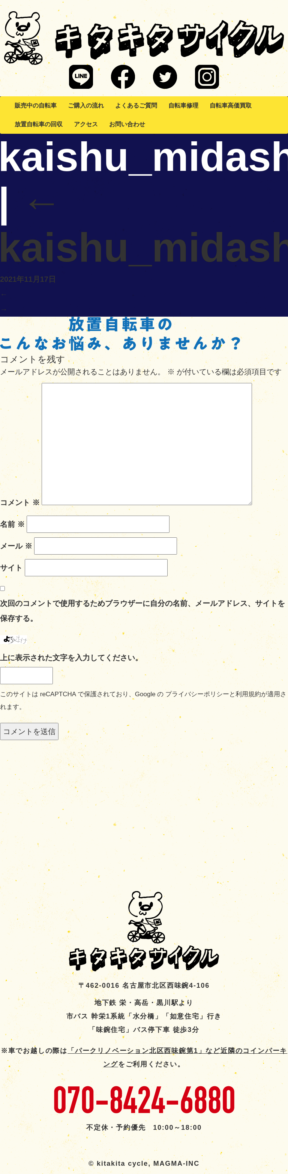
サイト (11, 568)
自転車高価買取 (231, 105)
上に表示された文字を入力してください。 (71, 658)
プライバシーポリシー (197, 694)
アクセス (86, 124)
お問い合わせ (127, 124)
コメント (20, 502)
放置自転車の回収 (39, 124)
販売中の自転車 (36, 105)
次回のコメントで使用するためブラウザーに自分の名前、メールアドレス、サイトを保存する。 (142, 610)
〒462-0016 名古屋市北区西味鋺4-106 (144, 985)
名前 (12, 524)
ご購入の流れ (86, 105)
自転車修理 (183, 105)
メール (16, 546)
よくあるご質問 (136, 105)
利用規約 (248, 694)
